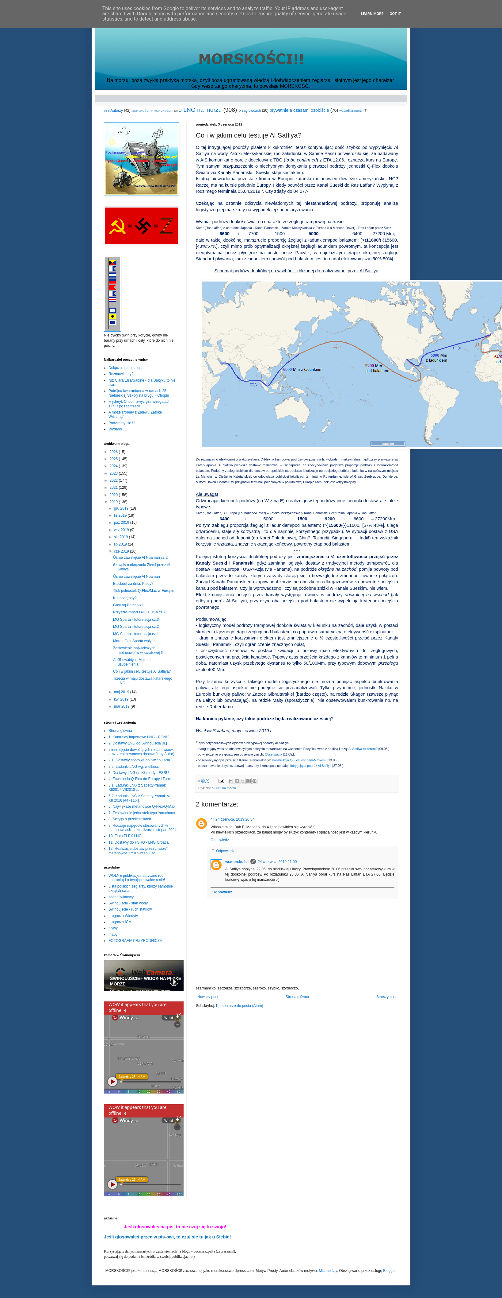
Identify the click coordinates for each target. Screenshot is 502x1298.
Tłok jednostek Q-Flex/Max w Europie (143, 591)
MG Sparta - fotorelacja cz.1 (136, 634)
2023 (114, 473)
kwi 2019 (122, 699)
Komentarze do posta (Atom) (239, 1006)
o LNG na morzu (200, 110)
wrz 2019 (122, 530)
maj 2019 (122, 692)
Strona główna (297, 997)
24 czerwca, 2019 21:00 (277, 862)
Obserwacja (273, 754)
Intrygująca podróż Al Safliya (310, 766)
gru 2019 (122, 508)
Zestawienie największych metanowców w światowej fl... (139, 650)
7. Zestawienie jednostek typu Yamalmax (141, 813)
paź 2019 (122, 522)
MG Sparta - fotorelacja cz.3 (136, 619)
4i (212, 819)
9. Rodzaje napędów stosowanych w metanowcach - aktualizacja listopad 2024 (142, 827)
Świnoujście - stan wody (128, 903)
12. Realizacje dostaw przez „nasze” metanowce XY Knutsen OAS (138, 850)
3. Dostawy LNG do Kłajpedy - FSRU (138, 773)
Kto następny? (125, 598)
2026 (114, 452)
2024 (114, 466)
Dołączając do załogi (125, 368)
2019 (114, 502)
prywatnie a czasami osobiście (299, 110)
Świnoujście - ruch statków (130, 909)
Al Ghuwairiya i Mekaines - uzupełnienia (135, 662)
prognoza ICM (119, 922)
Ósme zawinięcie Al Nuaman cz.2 (140, 557)
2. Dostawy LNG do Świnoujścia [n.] (137, 743)
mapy (112, 934)
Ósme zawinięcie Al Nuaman (136, 576)
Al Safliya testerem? (363, 749)
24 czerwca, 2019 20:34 (234, 819)
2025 (114, 459)
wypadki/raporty (351, 110)
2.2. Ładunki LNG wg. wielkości (134, 766)
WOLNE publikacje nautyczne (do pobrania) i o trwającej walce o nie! (136, 877)
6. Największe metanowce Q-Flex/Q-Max (141, 806)
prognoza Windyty (123, 916)
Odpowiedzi (225, 851)
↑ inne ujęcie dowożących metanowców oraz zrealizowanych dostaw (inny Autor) (141, 752)
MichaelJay (328, 1271)
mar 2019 (122, 706)
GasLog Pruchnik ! (128, 605)
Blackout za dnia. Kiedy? (133, 583)
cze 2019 (122, 551)
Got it (395, 14)
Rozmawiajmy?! (121, 374)
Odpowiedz (220, 840)
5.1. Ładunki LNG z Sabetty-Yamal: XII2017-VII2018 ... (137, 787)
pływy (113, 928)
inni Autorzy (113, 110)
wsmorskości (237, 862)
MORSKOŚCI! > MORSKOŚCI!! (152, 110)
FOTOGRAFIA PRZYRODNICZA (135, 941)
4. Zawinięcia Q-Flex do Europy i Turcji (139, 779)
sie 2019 (121, 537)
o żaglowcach (250, 110)
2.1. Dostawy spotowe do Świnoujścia (139, 760)
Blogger (389, 1271)
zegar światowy (121, 897)
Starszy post (386, 997)
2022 (114, 480)
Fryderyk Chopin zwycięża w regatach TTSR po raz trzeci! (139, 403)
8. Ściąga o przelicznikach (129, 819)
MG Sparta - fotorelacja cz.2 (136, 626)
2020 (114, 495)
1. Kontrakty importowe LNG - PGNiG (138, 737)
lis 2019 (121, 515)
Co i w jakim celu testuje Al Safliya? (142, 671)
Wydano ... (117, 429)
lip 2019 (121, 544)
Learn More (372, 14)
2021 (114, 487)
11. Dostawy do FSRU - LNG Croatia (138, 842)
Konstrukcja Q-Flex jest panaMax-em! (299, 760)
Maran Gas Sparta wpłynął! (135, 641)
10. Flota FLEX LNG (125, 836)
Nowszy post (207, 997)
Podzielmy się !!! (121, 423)
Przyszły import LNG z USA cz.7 (139, 612)
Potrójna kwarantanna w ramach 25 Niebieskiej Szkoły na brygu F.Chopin (138, 393)
